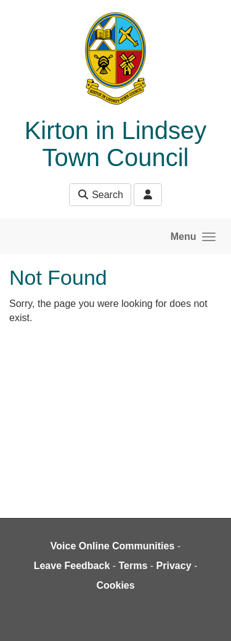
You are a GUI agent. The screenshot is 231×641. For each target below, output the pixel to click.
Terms (133, 565)
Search (100, 194)
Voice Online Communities (113, 546)
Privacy (174, 565)
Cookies (115, 585)
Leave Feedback (72, 565)
